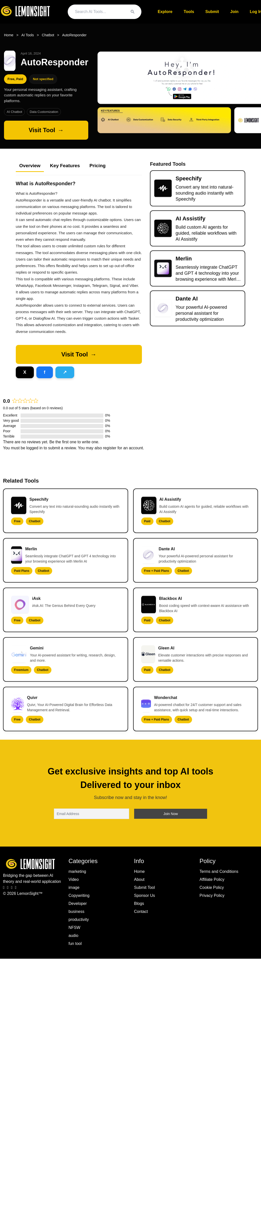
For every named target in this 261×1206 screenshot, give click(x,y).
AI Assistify (190, 223)
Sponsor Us (144, 895)
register (109, 448)
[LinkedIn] (12, 888)
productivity (78, 919)
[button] (79, 354)
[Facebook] (4, 888)
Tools (189, 12)
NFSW (74, 927)
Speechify (189, 182)
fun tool (74, 943)
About (139, 879)
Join (234, 12)
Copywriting (79, 895)
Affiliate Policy (212, 879)
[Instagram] (8, 888)
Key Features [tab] (65, 165)
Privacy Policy (212, 895)
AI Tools (27, 35)
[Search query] (100, 12)
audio (73, 935)
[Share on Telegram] (64, 372)
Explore (165, 12)
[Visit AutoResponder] (46, 130)
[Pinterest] (16, 888)
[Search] (132, 11)
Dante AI (187, 303)
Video (73, 879)
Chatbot (48, 35)
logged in (34, 448)
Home (8, 35)
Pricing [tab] (98, 165)
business (76, 911)
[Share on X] (25, 372)
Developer (77, 903)
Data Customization (44, 112)
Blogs (139, 903)
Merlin (184, 263)
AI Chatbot (14, 112)
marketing (77, 871)
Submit (212, 12)
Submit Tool (144, 887)
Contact (141, 911)
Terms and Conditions (219, 871)
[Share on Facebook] (44, 372)
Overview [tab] (30, 165)
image (73, 887)
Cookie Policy (212, 887)
